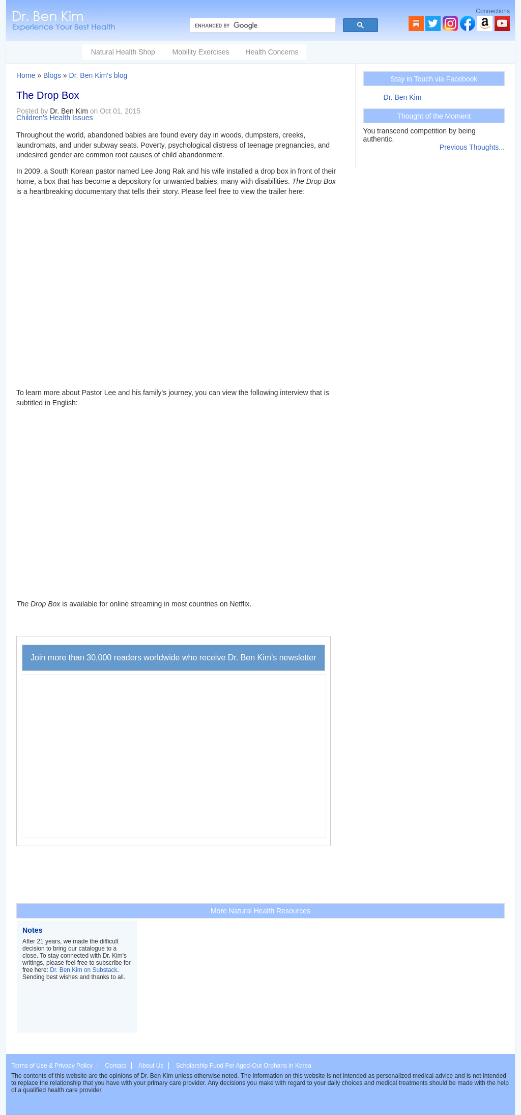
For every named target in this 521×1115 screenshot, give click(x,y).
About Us (150, 1065)
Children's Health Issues (54, 118)
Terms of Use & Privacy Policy (52, 1065)
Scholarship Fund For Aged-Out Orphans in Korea (243, 1065)
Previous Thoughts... (472, 147)
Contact (115, 1065)
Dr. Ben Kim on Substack (83, 969)
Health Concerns (271, 52)
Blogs (52, 75)
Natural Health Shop (123, 52)
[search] (262, 25)
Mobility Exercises (200, 52)
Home (25, 75)
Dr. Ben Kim (403, 97)
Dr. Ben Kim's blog (98, 75)
